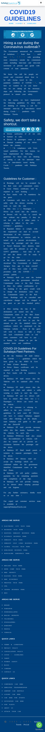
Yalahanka (9, 619)
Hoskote (15, 615)
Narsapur (8, 608)
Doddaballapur (11, 612)
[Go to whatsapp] (39, 725)
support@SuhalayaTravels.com (15, 507)
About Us (8, 708)
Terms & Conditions (13, 644)
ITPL (5, 586)
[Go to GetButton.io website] (39, 729)
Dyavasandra (9, 622)
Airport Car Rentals (14, 691)
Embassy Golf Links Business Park (21, 543)
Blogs (6, 665)
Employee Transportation (15, 687)
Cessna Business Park (14, 589)
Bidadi (7, 605)
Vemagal (8, 632)
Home (11, 23)
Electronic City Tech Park (17, 526)
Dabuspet (8, 625)
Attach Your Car (12, 711)
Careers (7, 668)
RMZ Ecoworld (11, 579)
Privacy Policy (11, 648)
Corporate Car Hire (13, 684)
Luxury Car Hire (12, 694)
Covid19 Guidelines (13, 655)
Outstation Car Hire (14, 701)
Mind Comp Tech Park (15, 569)
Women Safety (10, 661)
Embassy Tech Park (13, 540)
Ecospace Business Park (15, 536)
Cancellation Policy (13, 651)
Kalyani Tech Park (13, 576)
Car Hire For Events (14, 698)
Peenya (7, 629)
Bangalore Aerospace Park (17, 553)
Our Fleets (9, 704)
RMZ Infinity (10, 572)
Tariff (6, 658)
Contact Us (9, 672)
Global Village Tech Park (17, 546)
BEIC (6, 593)
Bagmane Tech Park (13, 529)
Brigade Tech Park (13, 565)
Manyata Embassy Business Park (19, 533)
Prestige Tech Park (13, 583)
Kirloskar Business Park (15, 550)
